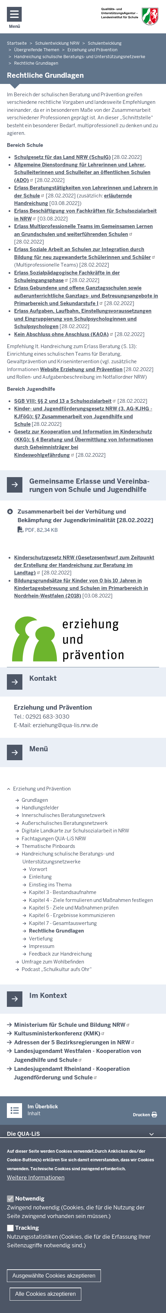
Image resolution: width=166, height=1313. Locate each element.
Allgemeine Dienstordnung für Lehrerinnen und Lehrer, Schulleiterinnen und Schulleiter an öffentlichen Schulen (82, 172)
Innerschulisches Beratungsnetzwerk (63, 815)
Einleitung (40, 877)
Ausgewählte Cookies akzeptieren (53, 1276)
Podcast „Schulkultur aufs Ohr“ (57, 969)
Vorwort (38, 869)
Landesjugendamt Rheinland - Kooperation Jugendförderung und (72, 1073)
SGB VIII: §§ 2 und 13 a (65, 401)
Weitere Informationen (35, 1177)
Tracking (27, 1227)
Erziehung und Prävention (42, 789)
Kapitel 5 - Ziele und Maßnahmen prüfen (73, 908)
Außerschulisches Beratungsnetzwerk (65, 823)
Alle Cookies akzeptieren (45, 1294)
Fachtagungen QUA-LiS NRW (54, 839)
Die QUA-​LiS (23, 1134)
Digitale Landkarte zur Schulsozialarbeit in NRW (75, 831)
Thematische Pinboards (48, 846)
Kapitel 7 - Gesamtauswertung (63, 923)
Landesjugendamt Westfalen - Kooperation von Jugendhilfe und (77, 1055)
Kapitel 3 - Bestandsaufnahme (62, 892)
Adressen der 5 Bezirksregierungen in (74, 1042)
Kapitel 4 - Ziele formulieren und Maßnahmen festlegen (91, 900)
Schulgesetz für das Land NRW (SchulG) (62, 157)
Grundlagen (35, 800)
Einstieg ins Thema (50, 885)
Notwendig (29, 1198)
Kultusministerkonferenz (59, 1033)
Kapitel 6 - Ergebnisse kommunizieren (72, 915)
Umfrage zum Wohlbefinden (53, 962)
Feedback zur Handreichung (60, 954)
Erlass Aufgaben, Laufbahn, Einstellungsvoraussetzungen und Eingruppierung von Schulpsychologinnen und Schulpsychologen (83, 319)
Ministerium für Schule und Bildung (72, 1025)
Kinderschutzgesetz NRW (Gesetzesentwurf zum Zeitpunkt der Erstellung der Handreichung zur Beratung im (84, 565)
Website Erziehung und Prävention (81, 369)
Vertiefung (41, 939)
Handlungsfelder (40, 808)
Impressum (41, 946)
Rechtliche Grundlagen (56, 931)
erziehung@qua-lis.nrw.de (65, 725)
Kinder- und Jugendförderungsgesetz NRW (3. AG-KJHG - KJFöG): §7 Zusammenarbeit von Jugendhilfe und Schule (83, 416)
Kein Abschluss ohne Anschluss (64, 334)
